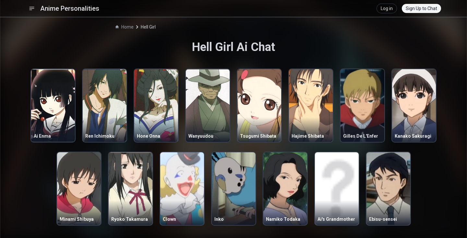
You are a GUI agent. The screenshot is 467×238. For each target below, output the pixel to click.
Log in (387, 8)
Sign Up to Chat (421, 8)
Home (124, 27)
